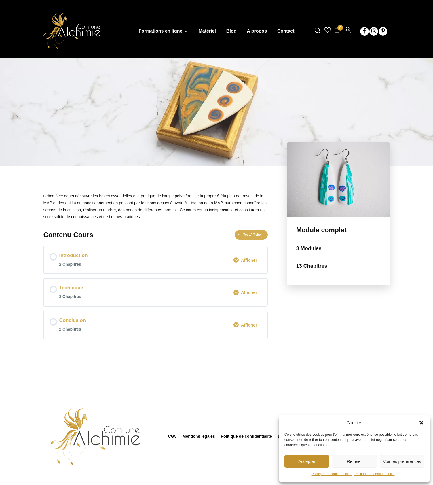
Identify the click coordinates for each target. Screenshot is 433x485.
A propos (257, 31)
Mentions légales (199, 436)
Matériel (207, 31)
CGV (172, 436)
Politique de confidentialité (332, 474)
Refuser (354, 461)
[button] (421, 423)
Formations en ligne (160, 31)
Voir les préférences (402, 461)
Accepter (306, 461)
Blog (231, 31)
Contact (286, 31)
